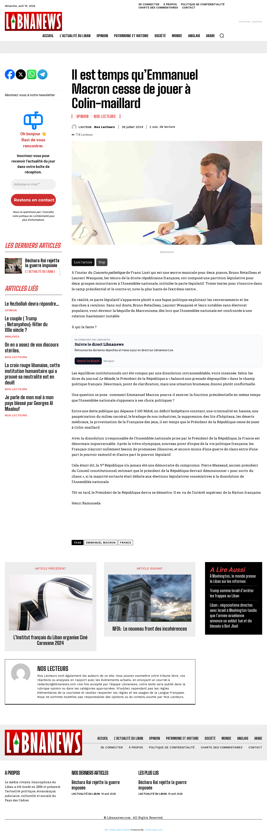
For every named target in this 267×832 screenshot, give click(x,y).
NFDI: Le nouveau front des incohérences (149, 629)
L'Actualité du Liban (40, 271)
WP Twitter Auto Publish (117, 830)
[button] (222, 35)
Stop (102, 262)
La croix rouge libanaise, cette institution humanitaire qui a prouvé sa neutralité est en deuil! (32, 373)
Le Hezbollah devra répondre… (32, 304)
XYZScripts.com (154, 830)
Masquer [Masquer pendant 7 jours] (108, 361)
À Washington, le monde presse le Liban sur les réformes (233, 579)
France (125, 542)
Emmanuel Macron (101, 542)
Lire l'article (83, 262)
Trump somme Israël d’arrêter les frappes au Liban (232, 593)
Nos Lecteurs (16, 357)
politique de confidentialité (34, 216)
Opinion (11, 310)
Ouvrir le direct (88, 361)
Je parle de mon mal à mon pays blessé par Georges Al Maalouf (29, 403)
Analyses (12, 336)
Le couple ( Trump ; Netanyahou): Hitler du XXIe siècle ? (26, 324)
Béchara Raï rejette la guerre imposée (42, 263)
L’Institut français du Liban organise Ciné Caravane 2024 (50, 640)
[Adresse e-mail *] (33, 184)
